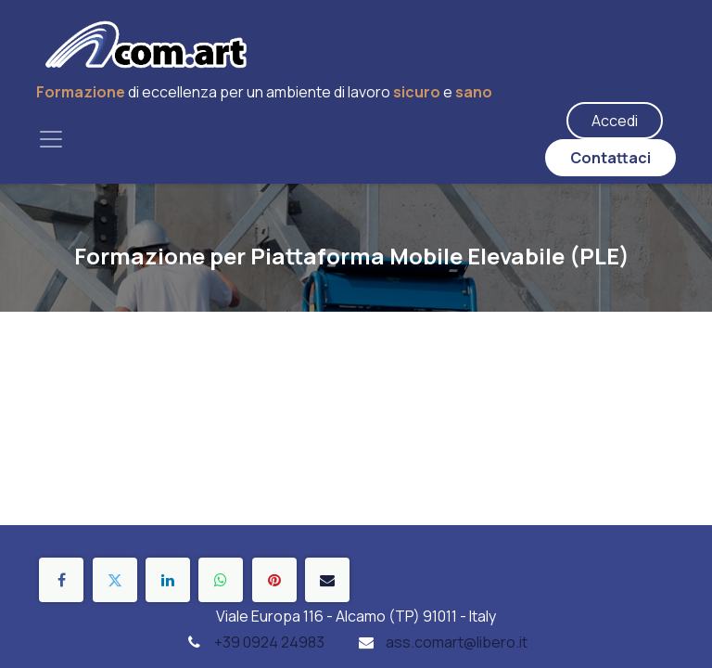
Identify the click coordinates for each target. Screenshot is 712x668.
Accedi (614, 120)
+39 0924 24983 (269, 642)
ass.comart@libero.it (457, 642)
